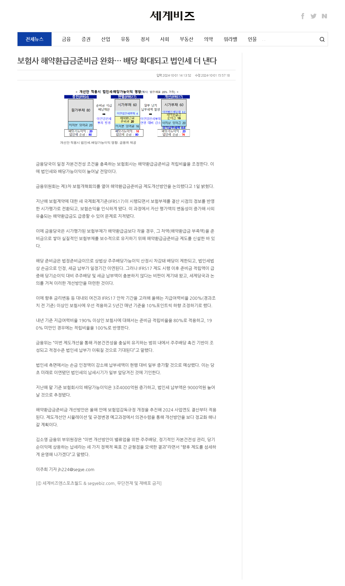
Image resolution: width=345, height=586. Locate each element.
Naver (324, 16)
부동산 (186, 39)
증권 (86, 39)
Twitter (313, 16)
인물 (252, 39)
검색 (322, 39)
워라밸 (230, 39)
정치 (145, 39)
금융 (66, 39)
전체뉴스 (34, 39)
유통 (125, 39)
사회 (164, 39)
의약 (208, 39)
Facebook (302, 16)
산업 (105, 39)
